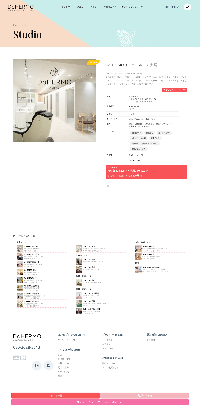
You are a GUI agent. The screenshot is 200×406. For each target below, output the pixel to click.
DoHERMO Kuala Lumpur (152, 267)
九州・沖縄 (63, 371)
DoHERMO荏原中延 (31, 286)
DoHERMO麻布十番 (31, 262)
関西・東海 (63, 367)
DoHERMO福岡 (148, 246)
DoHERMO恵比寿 (31, 246)
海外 (60, 376)
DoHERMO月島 (30, 270)
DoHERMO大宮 (89, 246)
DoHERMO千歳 (89, 267)
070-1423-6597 (135, 160)
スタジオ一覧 (55, 395)
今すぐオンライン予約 (174, 90)
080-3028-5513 (173, 7)
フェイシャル (108, 348)
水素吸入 (106, 344)
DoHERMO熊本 (148, 254)
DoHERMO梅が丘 (31, 278)
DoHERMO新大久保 (31, 254)
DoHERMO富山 (89, 280)
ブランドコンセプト (68, 340)
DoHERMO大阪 (89, 301)
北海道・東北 (64, 359)
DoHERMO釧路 (89, 259)
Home (16, 25)
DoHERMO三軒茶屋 (31, 293)
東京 (60, 355)
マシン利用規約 (110, 367)
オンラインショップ (100, 402)
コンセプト (67, 7)
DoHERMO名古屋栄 (91, 293)
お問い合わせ (144, 395)
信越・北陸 (63, 363)
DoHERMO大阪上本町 (92, 309)
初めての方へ (108, 363)
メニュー (81, 7)
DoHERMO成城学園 (31, 301)
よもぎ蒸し (107, 340)
